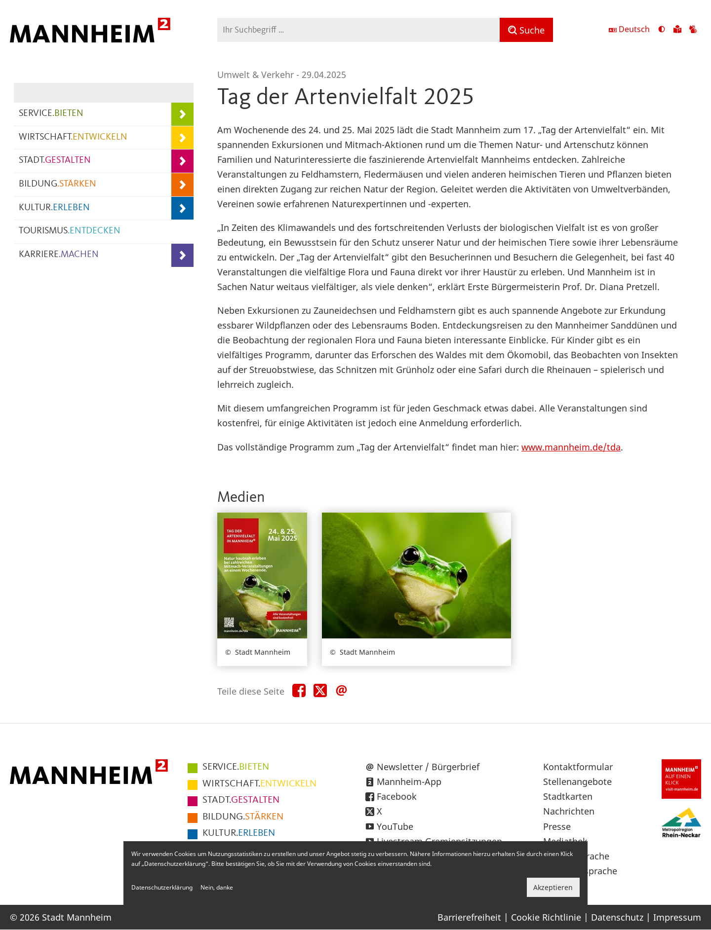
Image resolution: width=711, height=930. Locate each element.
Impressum (677, 917)
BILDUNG (57, 184)
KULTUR (54, 208)
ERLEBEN (238, 833)
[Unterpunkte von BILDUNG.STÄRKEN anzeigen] (182, 184)
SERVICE (51, 113)
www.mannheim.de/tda (571, 447)
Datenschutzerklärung (162, 887)
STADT (55, 160)
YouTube (395, 826)
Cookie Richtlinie (546, 917)
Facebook (397, 796)
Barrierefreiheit (469, 917)
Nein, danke (216, 887)
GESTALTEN (240, 800)
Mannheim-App (409, 781)
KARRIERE (59, 255)
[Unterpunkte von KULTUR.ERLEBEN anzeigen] (182, 208)
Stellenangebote (577, 781)
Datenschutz (617, 917)
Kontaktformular (578, 767)
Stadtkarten (567, 796)
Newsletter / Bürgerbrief (428, 767)
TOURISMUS (69, 231)
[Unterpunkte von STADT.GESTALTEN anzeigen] (182, 161)
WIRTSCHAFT (73, 137)
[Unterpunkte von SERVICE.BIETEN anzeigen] (182, 114)
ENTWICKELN (259, 784)
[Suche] (526, 30)
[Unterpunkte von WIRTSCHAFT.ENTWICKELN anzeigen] (182, 137)
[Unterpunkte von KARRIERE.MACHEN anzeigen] (182, 255)
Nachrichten (568, 811)
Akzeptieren (553, 887)
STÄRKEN (242, 817)
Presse (557, 826)
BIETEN (235, 767)
